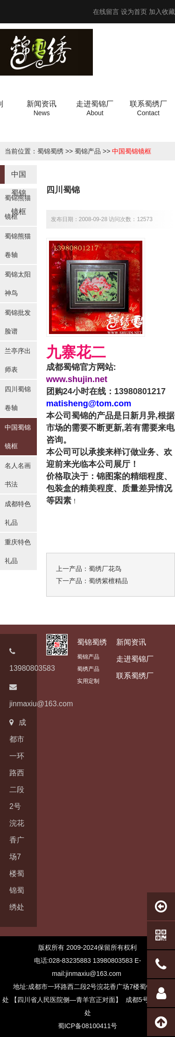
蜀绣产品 (88, 669)
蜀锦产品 (88, 151)
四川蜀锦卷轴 (18, 398)
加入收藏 (162, 11)
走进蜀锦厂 (135, 659)
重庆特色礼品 (18, 551)
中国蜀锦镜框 (131, 151)
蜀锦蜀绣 (50, 151)
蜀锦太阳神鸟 (18, 284)
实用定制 (88, 681)
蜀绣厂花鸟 (105, 568)
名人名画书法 (18, 475)
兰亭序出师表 (18, 360)
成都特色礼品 (18, 513)
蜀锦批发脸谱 (18, 322)
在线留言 (106, 11)
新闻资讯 (131, 642)
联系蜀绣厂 (135, 676)
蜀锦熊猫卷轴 (18, 245)
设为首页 (134, 11)
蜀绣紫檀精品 (108, 581)
